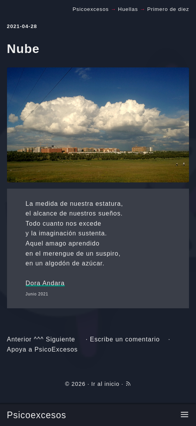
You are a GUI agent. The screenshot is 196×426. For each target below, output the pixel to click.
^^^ (39, 339)
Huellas (128, 9)
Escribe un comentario (125, 339)
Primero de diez (168, 9)
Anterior (19, 339)
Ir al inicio (105, 384)
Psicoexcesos (36, 415)
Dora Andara (45, 283)
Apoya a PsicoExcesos (42, 349)
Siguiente (60, 339)
